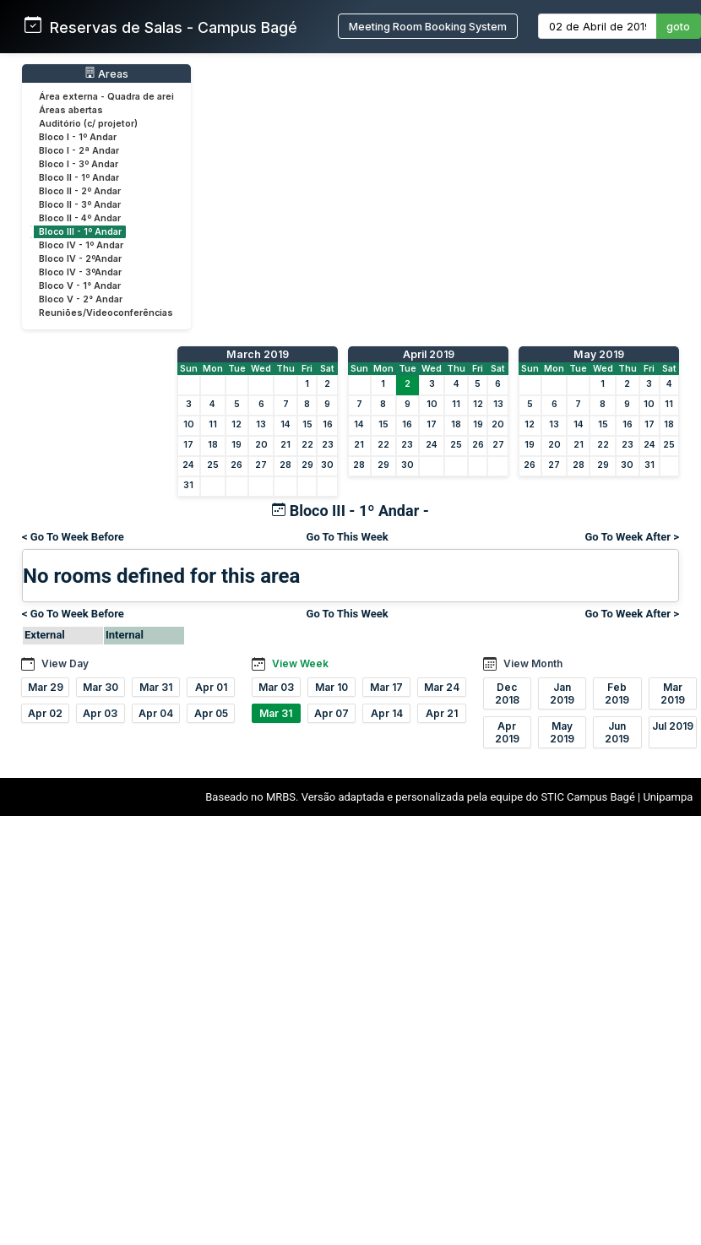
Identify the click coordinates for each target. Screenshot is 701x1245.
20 (261, 444)
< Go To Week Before (73, 536)
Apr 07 (331, 713)
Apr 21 (442, 713)
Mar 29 (45, 687)
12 (236, 424)
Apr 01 (211, 687)
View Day (65, 663)
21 (285, 444)
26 (236, 464)
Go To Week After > (631, 536)
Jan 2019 (562, 693)
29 (307, 464)
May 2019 (598, 354)
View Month (532, 663)
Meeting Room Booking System (428, 26)
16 (328, 424)
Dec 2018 (507, 693)
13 (261, 424)
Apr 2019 (507, 732)
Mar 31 (155, 687)
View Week (300, 663)
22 (307, 444)
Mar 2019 (672, 693)
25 (213, 464)
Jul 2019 (672, 726)
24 (188, 464)
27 (261, 464)
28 (285, 464)
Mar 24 (441, 687)
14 (285, 424)
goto (678, 26)
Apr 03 (100, 713)
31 (188, 485)
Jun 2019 (617, 732)
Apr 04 (156, 713)
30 (327, 464)
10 (188, 424)
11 (213, 424)
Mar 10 (331, 687)
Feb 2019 (617, 693)
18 (213, 444)
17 (188, 444)
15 (307, 424)
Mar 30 (100, 687)
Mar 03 (276, 687)
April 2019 (428, 354)
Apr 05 (211, 713)
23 (328, 444)
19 (236, 444)
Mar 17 (386, 687)
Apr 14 (387, 713)
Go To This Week (348, 536)
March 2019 (257, 354)
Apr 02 (45, 713)
